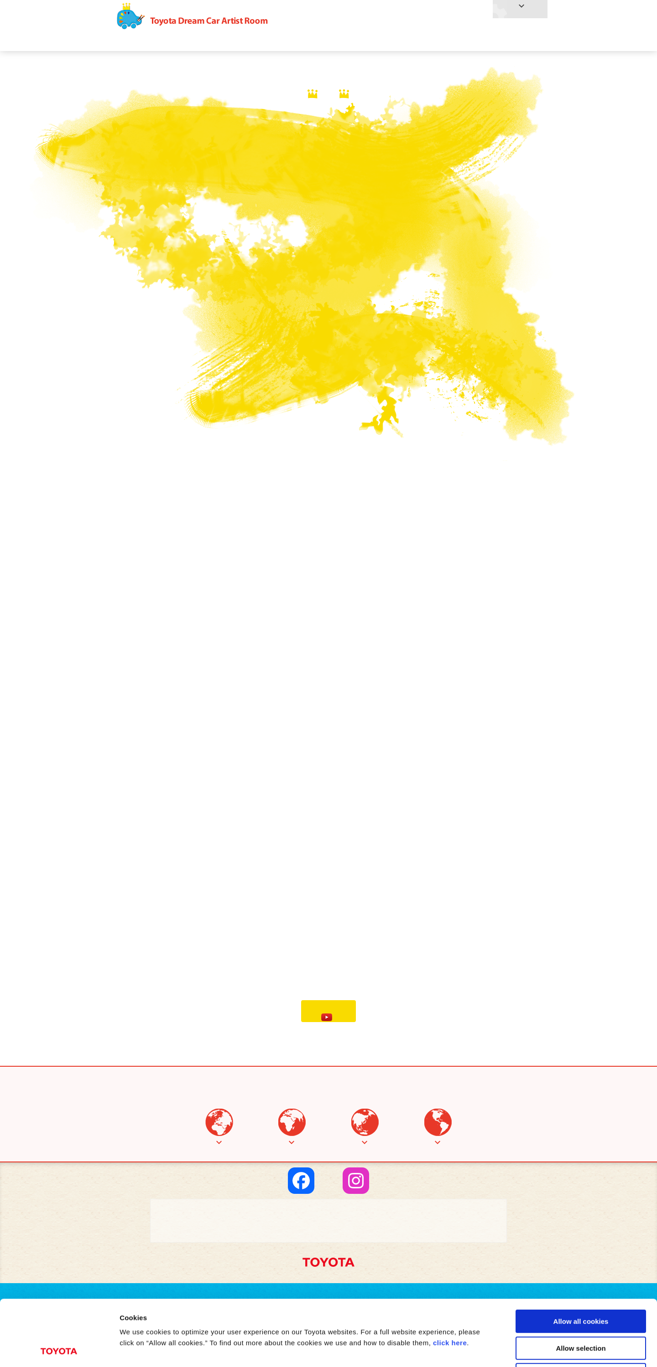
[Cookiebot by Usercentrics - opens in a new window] (59, 1349)
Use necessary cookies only (580, 1309)
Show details (479, 1349)
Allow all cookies (581, 1255)
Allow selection (580, 1282)
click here (450, 1277)
